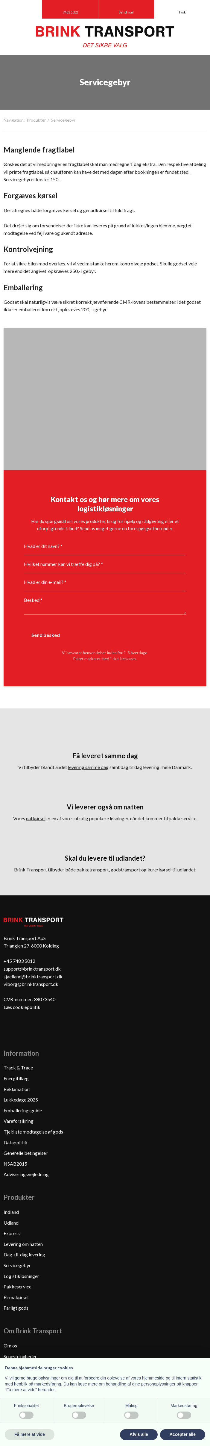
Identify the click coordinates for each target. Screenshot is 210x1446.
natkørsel (35, 818)
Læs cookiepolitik (22, 1007)
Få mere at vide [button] (29, 1434)
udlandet (186, 869)
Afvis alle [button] (139, 1434)
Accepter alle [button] (183, 1434)
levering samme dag (88, 767)
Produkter (37, 120)
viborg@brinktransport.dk (31, 984)
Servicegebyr (63, 120)
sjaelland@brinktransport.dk (33, 976)
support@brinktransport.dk (32, 968)
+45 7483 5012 (19, 961)
